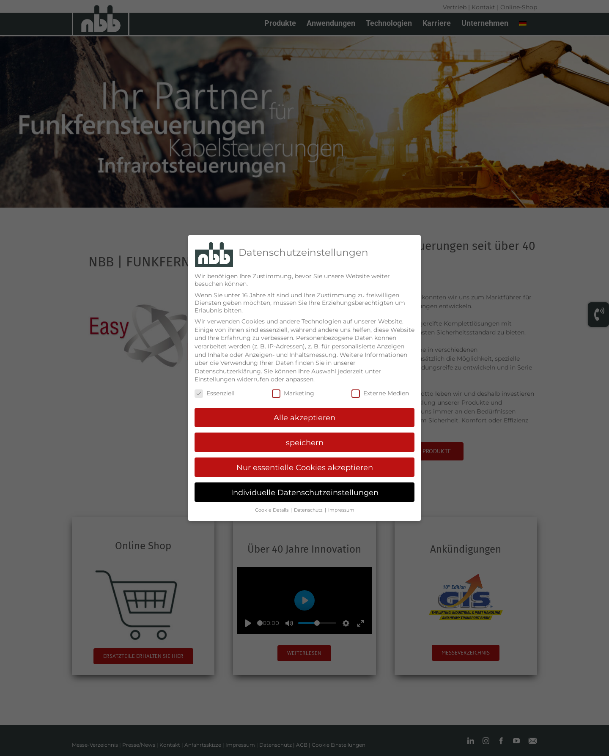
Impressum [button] (341, 510)
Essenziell (215, 393)
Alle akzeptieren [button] (304, 417)
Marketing (293, 393)
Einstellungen (215, 379)
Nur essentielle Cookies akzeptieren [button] (304, 467)
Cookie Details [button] (272, 510)
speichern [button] (305, 442)
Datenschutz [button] (309, 510)
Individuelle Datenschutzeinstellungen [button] (305, 492)
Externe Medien (380, 393)
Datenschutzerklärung (228, 371)
